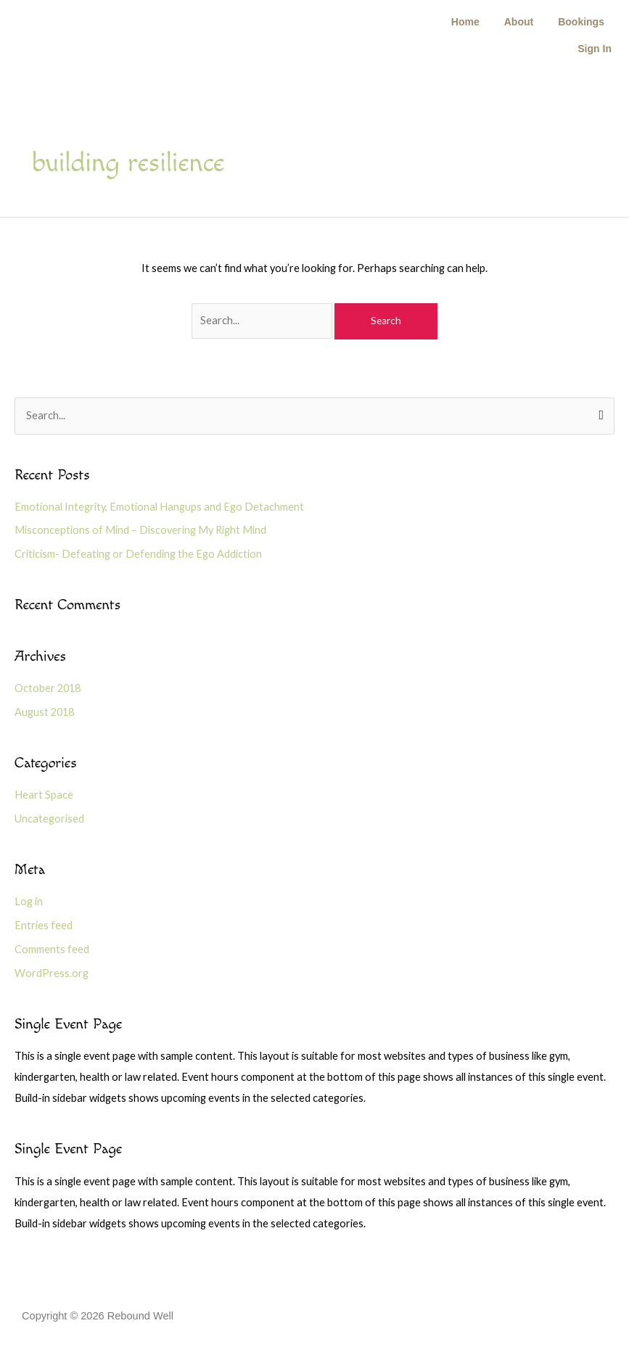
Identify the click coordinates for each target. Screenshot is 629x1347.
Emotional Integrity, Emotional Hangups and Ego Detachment (159, 507)
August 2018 (44, 712)
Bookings (581, 22)
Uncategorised (49, 818)
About (518, 22)
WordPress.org (52, 973)
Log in (29, 901)
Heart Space (44, 794)
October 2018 (48, 688)
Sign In (594, 48)
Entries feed (44, 925)
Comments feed (52, 949)
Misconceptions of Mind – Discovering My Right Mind (140, 530)
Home (465, 22)
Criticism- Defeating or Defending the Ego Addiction (138, 554)
